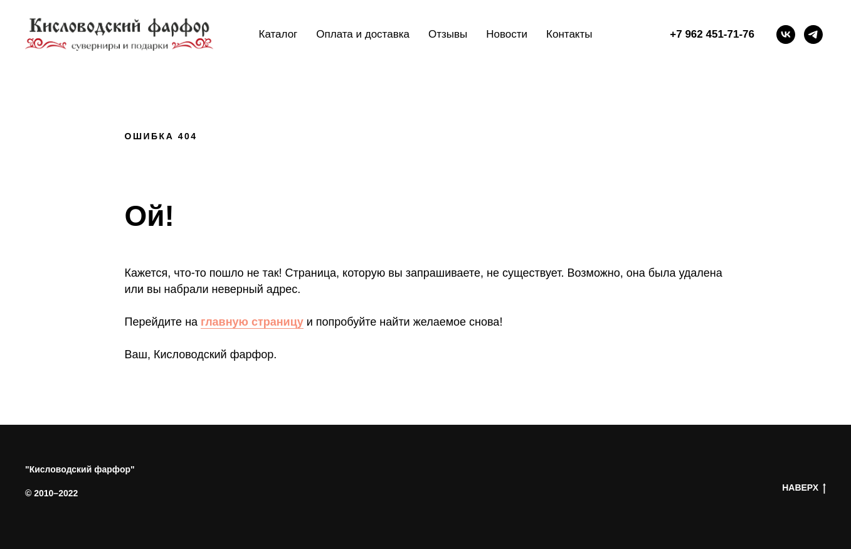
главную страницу (252, 322)
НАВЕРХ (804, 488)
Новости (506, 34)
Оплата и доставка (363, 34)
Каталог (278, 34)
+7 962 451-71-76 (712, 34)
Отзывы (447, 34)
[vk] (785, 34)
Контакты (569, 34)
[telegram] (813, 34)
